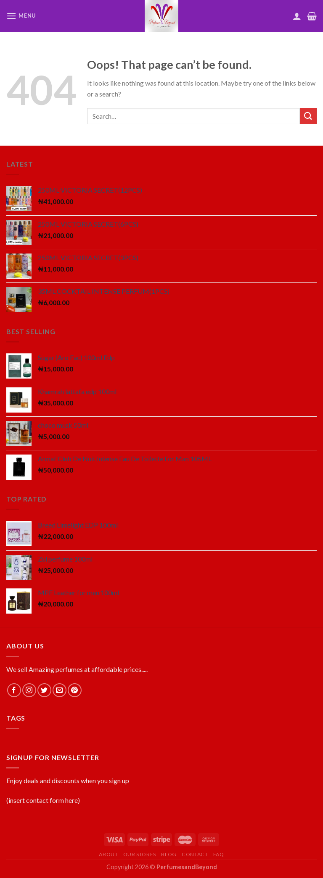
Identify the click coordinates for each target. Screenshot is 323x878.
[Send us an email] (59, 690)
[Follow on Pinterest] (75, 690)
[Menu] (21, 15)
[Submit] (308, 116)
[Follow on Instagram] (29, 690)
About (108, 854)
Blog (168, 854)
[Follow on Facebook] (14, 690)
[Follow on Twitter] (44, 690)
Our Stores (139, 854)
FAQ (218, 854)
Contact (195, 854)
